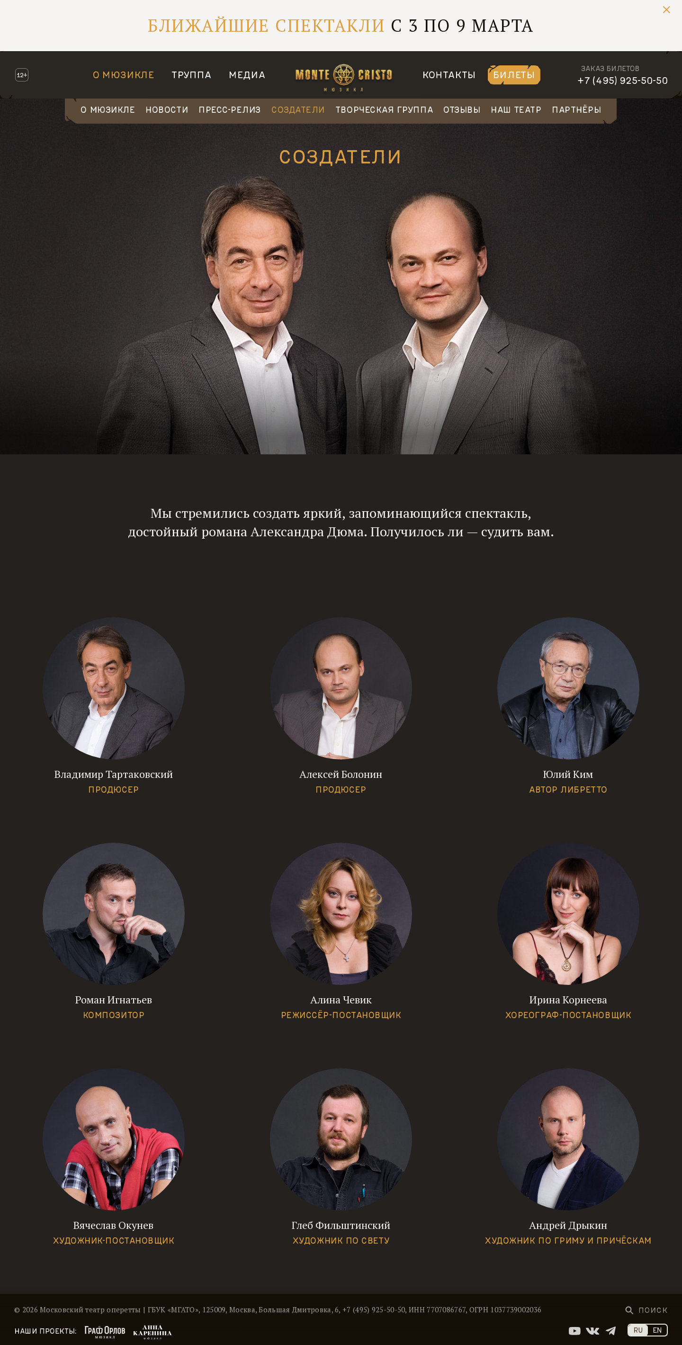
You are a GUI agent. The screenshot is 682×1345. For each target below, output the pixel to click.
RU (638, 1330)
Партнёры (576, 109)
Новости (166, 109)
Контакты (449, 74)
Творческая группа (384, 109)
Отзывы (461, 109)
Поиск (653, 1310)
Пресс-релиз (229, 109)
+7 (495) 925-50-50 (622, 80)
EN (657, 1330)
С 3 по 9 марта (341, 25)
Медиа (247, 74)
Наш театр (516, 109)
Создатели (298, 109)
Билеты (514, 74)
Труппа (191, 74)
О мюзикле (123, 74)
